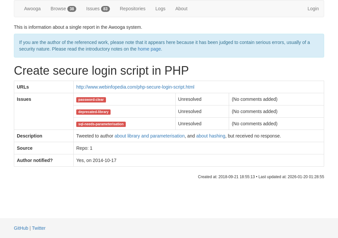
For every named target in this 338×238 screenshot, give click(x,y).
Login (313, 8)
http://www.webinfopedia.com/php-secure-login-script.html (135, 87)
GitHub (21, 228)
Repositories (133, 8)
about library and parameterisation (150, 136)
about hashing (210, 136)
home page (149, 49)
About (181, 8)
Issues (98, 9)
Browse (63, 9)
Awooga (32, 8)
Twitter (39, 228)
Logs (160, 8)
